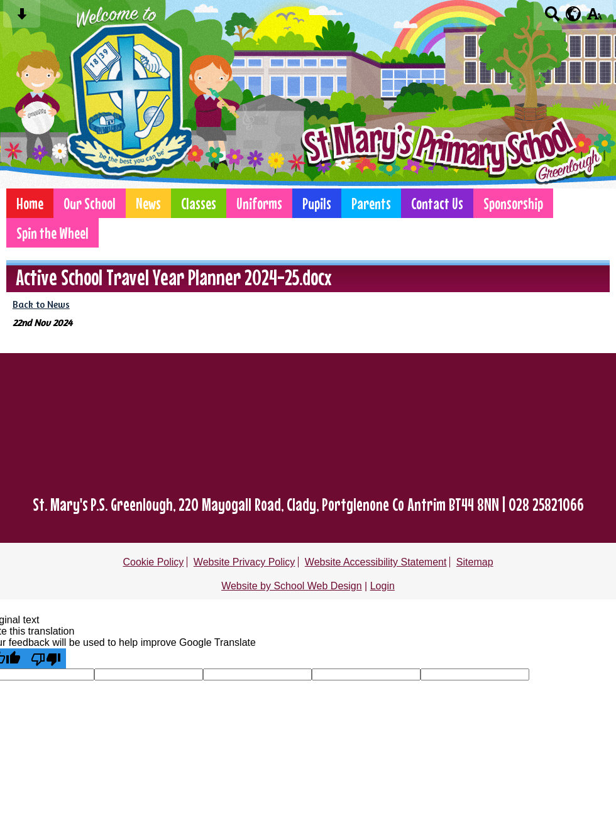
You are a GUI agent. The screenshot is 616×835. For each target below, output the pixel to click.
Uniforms (259, 203)
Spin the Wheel (52, 233)
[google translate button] (573, 13)
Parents (371, 203)
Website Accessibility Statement (376, 562)
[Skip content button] (22, 18)
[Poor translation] (46, 658)
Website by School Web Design (291, 586)
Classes (198, 203)
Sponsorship (513, 203)
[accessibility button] (594, 18)
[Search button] (552, 18)
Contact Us (437, 203)
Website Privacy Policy (244, 562)
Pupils (316, 203)
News (148, 203)
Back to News (41, 304)
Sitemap (474, 562)
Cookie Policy (153, 562)
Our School (89, 203)
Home (29, 203)
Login (382, 586)
